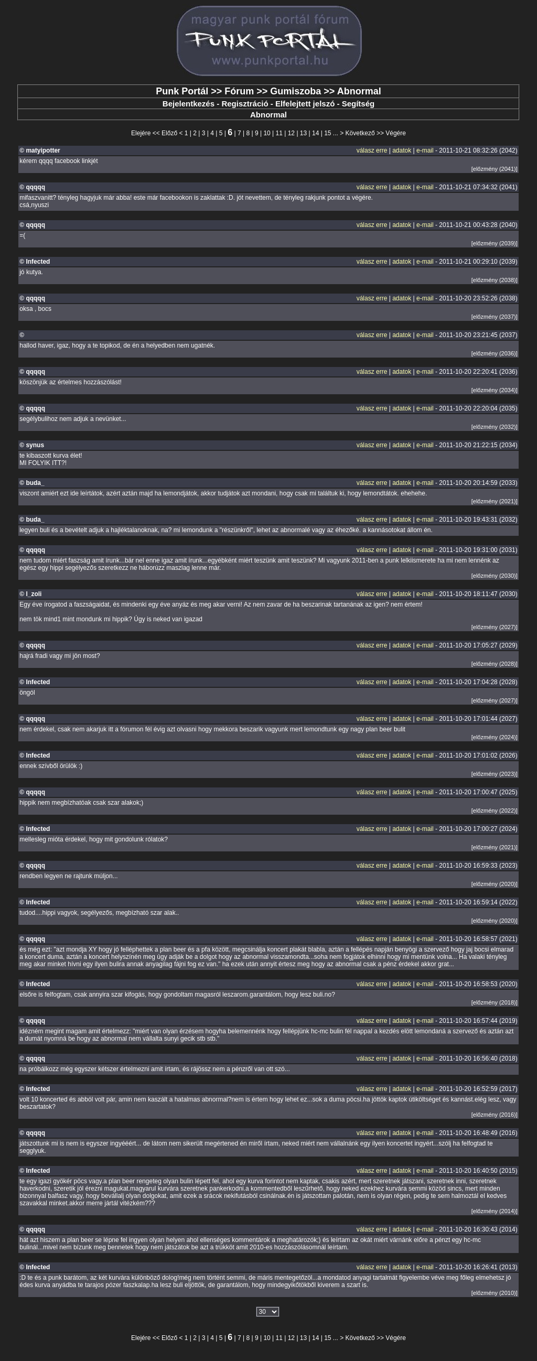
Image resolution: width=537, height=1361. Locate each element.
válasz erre (372, 150)
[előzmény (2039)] (494, 243)
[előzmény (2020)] (494, 884)
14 (315, 133)
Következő (360, 133)
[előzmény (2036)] (494, 353)
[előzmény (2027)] (494, 627)
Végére (395, 133)
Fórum (239, 91)
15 (327, 133)
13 (303, 133)
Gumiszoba (295, 91)
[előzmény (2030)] (494, 576)
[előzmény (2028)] (494, 664)
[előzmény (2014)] (494, 1211)
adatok (401, 150)
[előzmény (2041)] (494, 169)
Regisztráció (244, 103)
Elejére (141, 133)
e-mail (425, 150)
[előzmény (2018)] (494, 1002)
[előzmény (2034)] (494, 390)
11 (279, 133)
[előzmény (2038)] (494, 280)
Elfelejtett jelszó (305, 103)
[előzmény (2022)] (494, 810)
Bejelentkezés (188, 103)
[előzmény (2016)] (494, 1114)
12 (291, 133)
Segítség (358, 103)
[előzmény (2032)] (494, 427)
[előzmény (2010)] (494, 1293)
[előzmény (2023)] (494, 774)
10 (266, 133)
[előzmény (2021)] (494, 501)
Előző (169, 133)
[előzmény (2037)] (494, 317)
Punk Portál (182, 91)
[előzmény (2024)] (494, 737)
